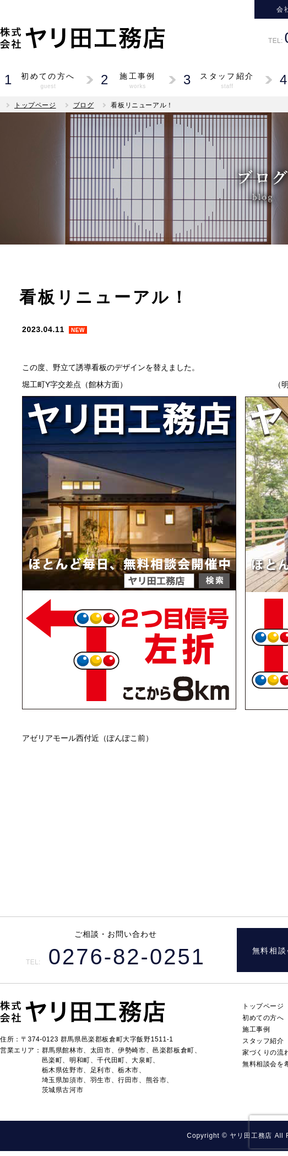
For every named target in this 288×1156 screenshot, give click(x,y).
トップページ (35, 105)
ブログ (83, 105)
